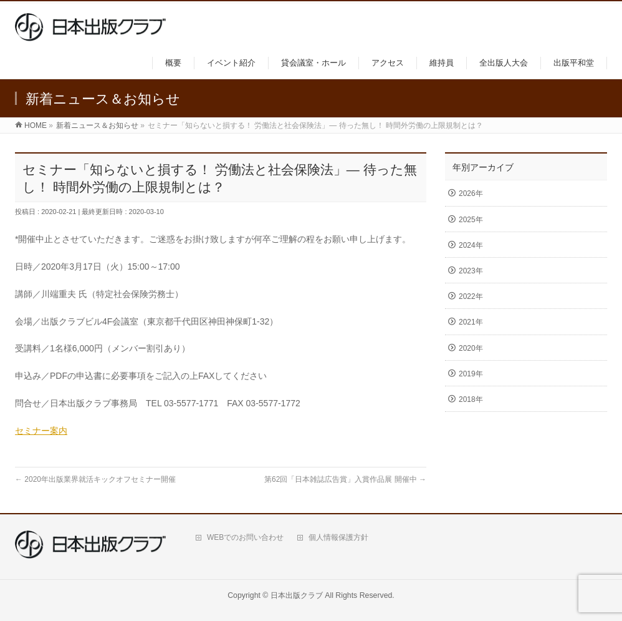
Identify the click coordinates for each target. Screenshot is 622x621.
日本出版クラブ (296, 595)
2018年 (471, 399)
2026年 (471, 193)
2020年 (471, 348)
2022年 (471, 296)
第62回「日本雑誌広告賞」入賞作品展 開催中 (345, 479)
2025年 (471, 219)
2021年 (471, 322)
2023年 (471, 270)
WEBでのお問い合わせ (245, 537)
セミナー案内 (41, 431)
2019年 (471, 373)
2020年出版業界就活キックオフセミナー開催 (95, 479)
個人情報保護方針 (338, 537)
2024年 (471, 245)
